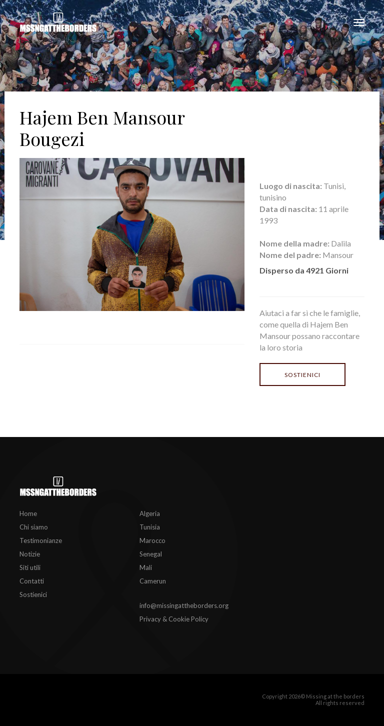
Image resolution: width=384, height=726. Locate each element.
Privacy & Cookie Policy (174, 619)
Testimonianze (41, 540)
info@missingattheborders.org (184, 606)
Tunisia (150, 527)
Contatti (32, 581)
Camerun (153, 581)
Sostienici (302, 374)
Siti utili (30, 568)
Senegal (151, 554)
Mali (146, 568)
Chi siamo (34, 527)
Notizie (30, 554)
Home (28, 514)
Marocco (153, 540)
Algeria (150, 514)
